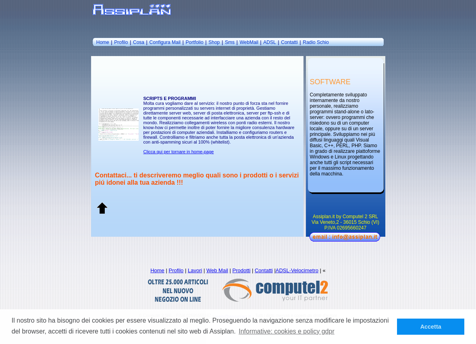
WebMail (249, 42)
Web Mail (217, 270)
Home (102, 42)
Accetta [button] (430, 326)
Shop (214, 42)
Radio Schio (316, 42)
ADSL (269, 42)
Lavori (195, 270)
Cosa (138, 42)
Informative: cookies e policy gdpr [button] (286, 331)
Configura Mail (165, 42)
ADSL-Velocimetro (297, 270)
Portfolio (195, 42)
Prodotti (242, 270)
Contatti (289, 42)
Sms (230, 42)
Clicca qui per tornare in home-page (178, 151)
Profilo (121, 42)
